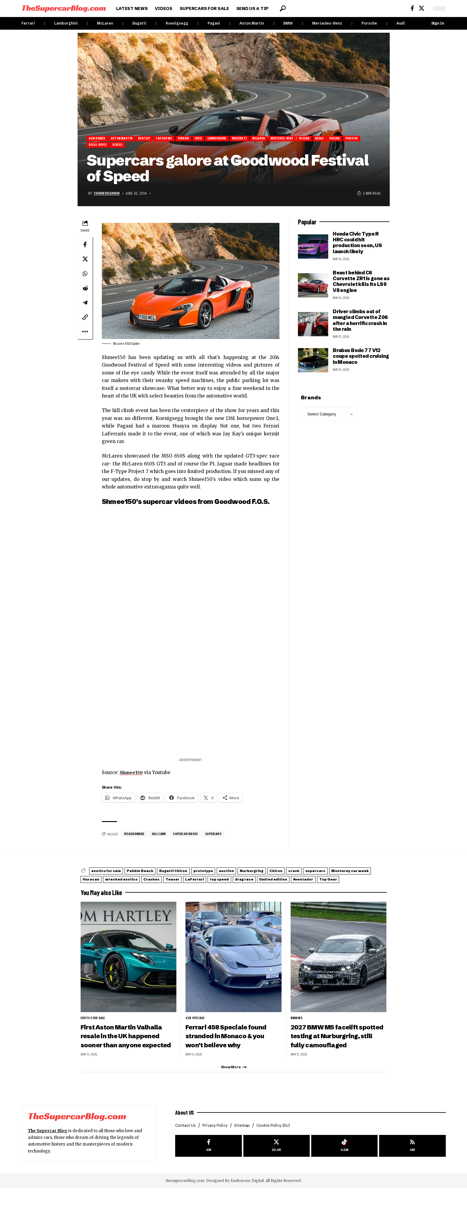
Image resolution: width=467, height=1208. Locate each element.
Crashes (270, 881)
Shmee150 (132, 775)
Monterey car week (144, 881)
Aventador (177, 888)
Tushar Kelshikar (109, 195)
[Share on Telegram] (85, 304)
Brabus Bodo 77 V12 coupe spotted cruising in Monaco (361, 358)
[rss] (412, 1166)
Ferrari (28, 23)
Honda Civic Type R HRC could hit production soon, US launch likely (357, 245)
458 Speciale (195, 1027)
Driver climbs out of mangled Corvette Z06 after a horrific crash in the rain (360, 322)
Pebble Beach (157, 873)
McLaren (105, 23)
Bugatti (139, 23)
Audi (400, 23)
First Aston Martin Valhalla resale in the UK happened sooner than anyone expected (128, 1049)
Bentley (155, 139)
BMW (288, 23)
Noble (366, 139)
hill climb (163, 836)
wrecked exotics (229, 881)
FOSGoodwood (136, 836)
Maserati (269, 139)
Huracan (188, 881)
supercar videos (191, 836)
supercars (221, 836)
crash (370, 873)
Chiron (344, 873)
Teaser (299, 881)
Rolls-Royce (141, 146)
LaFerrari (330, 881)
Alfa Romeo (99, 139)
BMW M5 (297, 1027)
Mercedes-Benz (327, 23)
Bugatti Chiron (201, 873)
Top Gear (212, 888)
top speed (365, 881)
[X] (421, 8)
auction (274, 873)
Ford (220, 139)
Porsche (369, 23)
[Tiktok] (344, 1166)
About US (185, 1131)
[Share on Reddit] (85, 290)
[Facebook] (412, 8)
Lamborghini (66, 23)
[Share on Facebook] (85, 246)
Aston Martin (251, 23)
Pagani (214, 23)
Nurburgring (310, 873)
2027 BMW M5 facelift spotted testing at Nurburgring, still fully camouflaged (329, 1049)
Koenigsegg (177, 23)
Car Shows (178, 139)
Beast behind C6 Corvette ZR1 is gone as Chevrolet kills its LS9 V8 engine (361, 284)
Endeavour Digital (247, 1200)
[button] (283, 8)
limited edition (136, 888)
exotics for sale (112, 873)
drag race (96, 888)
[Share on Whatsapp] (85, 275)
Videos (165, 146)
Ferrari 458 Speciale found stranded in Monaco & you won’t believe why (231, 1045)
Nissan (348, 139)
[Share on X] (85, 261)
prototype (242, 873)
